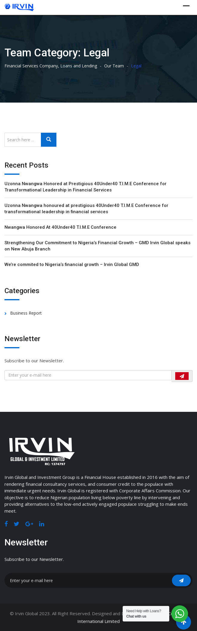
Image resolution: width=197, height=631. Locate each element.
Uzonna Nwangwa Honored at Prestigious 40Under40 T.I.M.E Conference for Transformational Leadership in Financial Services (85, 187)
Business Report (26, 313)
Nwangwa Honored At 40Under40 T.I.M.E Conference (60, 227)
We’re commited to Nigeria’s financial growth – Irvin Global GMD (71, 264)
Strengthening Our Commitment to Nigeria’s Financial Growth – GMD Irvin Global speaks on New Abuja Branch (97, 246)
